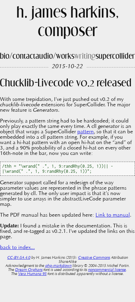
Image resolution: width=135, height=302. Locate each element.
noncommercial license (107, 270)
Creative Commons (94, 258)
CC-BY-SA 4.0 (18, 258)
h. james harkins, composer (68, 22)
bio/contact (17, 56)
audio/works (54, 56)
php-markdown (58, 266)
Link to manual (113, 215)
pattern (85, 132)
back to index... (17, 247)
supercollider (115, 56)
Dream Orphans (29, 270)
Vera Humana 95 (32, 274)
